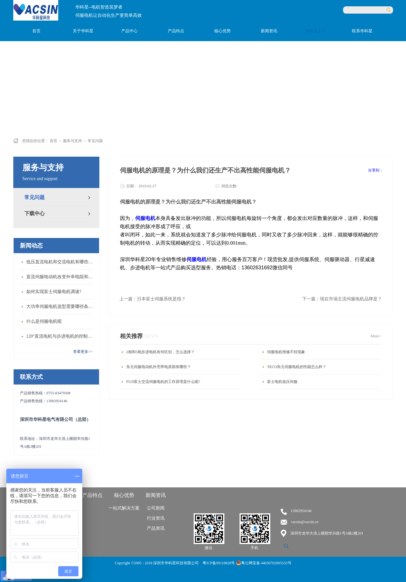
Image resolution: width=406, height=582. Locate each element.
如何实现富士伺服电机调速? (53, 291)
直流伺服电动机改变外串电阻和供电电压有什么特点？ (61, 276)
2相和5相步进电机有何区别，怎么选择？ (160, 352)
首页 (36, 30)
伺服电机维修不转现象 (286, 352)
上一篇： (152, 299)
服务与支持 (72, 141)
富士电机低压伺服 (282, 381)
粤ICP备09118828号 (219, 563)
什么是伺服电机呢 (44, 321)
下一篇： (342, 299)
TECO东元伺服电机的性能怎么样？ (296, 367)
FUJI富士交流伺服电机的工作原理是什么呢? (163, 381)
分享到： (375, 170)
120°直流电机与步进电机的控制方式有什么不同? (61, 336)
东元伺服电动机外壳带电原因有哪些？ (158, 367)
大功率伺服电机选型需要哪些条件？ (61, 306)
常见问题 (95, 141)
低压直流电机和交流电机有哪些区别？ (61, 262)
